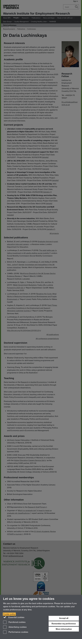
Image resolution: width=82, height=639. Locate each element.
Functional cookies (14, 622)
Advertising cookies (15, 627)
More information (64, 629)
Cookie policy (9, 614)
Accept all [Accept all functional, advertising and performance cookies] (63, 618)
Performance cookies (15, 632)
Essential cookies (13, 617)
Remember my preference (64, 623)
